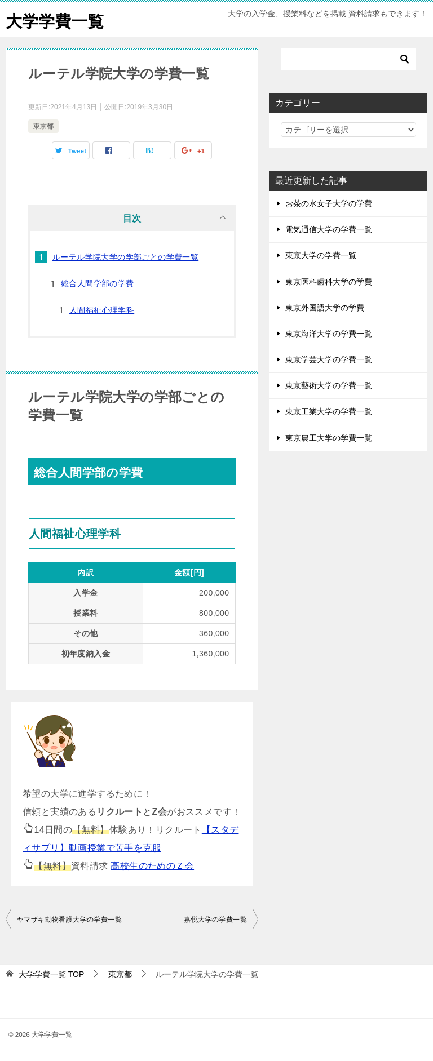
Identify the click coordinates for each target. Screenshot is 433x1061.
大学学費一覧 (56, 19)
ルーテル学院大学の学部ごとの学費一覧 (125, 256)
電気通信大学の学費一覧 (328, 229)
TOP (51, 974)
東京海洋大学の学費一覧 (328, 333)
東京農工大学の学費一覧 (328, 437)
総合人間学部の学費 (97, 283)
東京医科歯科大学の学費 (328, 281)
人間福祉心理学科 (101, 309)
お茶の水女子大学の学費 (328, 203)
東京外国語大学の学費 (324, 307)
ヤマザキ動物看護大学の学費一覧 (69, 920)
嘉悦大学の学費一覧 (215, 920)
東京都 (43, 126)
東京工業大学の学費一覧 (328, 411)
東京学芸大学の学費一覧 (328, 359)
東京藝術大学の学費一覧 (328, 385)
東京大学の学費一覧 (320, 255)
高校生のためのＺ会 (152, 866)
